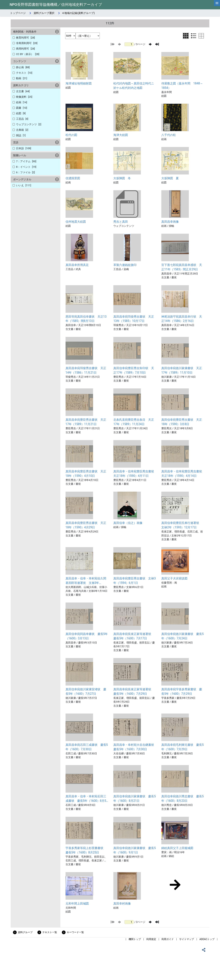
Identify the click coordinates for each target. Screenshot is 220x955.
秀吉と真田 (120, 221)
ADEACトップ (207, 939)
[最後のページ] (157, 44)
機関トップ (135, 939)
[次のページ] (150, 44)
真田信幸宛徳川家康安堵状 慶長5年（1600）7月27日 (86, 691)
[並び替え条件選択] (88, 36)
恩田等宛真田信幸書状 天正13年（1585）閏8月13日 (86, 319)
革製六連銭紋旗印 (125, 265)
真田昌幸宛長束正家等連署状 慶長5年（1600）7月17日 (133, 636)
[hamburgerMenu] (217, 3)
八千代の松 (168, 135)
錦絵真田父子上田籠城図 (177, 848)
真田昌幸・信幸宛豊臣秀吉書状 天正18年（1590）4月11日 (134, 474)
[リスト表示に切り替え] (193, 36)
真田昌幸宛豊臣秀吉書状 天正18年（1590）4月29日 (86, 525)
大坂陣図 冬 (122, 178)
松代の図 (71, 135)
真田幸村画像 (122, 903)
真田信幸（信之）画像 (127, 523)
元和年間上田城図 (77, 903)
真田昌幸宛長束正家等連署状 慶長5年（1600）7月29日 (133, 691)
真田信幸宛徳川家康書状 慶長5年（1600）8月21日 (134, 799)
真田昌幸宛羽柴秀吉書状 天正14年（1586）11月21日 (86, 370)
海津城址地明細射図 (79, 83)
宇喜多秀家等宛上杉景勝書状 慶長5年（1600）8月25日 (86, 850)
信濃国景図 (73, 178)
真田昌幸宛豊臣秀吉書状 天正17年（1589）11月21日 (86, 422)
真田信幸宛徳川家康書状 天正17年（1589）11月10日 (181, 370)
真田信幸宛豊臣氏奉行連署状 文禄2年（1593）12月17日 (181, 525)
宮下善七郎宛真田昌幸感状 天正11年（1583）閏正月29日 (181, 267)
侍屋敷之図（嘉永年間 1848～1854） (182, 86)
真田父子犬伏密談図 (174, 578)
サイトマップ (186, 939)
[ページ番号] (129, 44)
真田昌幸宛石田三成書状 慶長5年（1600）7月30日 (87, 747)
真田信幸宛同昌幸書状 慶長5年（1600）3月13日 (87, 636)
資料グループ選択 (44, 13)
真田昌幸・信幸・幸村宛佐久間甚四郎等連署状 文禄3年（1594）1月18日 (86, 581)
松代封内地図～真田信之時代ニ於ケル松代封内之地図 (133, 86)
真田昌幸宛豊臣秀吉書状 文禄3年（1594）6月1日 (134, 581)
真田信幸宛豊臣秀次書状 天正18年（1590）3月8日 (181, 422)
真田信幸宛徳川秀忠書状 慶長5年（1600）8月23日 (182, 799)
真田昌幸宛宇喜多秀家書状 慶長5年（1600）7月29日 (181, 691)
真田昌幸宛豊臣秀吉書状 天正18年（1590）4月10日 (86, 474)
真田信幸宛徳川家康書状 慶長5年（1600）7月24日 (182, 636)
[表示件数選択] (70, 36)
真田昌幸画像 (170, 221)
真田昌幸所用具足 (77, 265)
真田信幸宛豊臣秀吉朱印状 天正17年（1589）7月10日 (133, 370)
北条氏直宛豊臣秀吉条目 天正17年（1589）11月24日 (133, 422)
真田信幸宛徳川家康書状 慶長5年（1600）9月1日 (134, 850)
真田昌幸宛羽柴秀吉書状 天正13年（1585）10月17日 (133, 319)
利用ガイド (167, 939)
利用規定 (151, 939)
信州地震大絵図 (76, 221)
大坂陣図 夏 (170, 178)
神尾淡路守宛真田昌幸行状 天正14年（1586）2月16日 (181, 319)
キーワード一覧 (75, 932)
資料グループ (25, 932)
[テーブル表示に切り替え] (201, 36)
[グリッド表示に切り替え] (186, 36)
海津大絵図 (120, 135)
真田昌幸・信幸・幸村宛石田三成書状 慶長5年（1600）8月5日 (86, 799)
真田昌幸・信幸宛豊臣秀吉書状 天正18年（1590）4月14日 (182, 474)
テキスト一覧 (49, 932)
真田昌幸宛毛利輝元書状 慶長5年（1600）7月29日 (182, 747)
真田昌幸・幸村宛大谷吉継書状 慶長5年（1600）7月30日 (134, 747)
